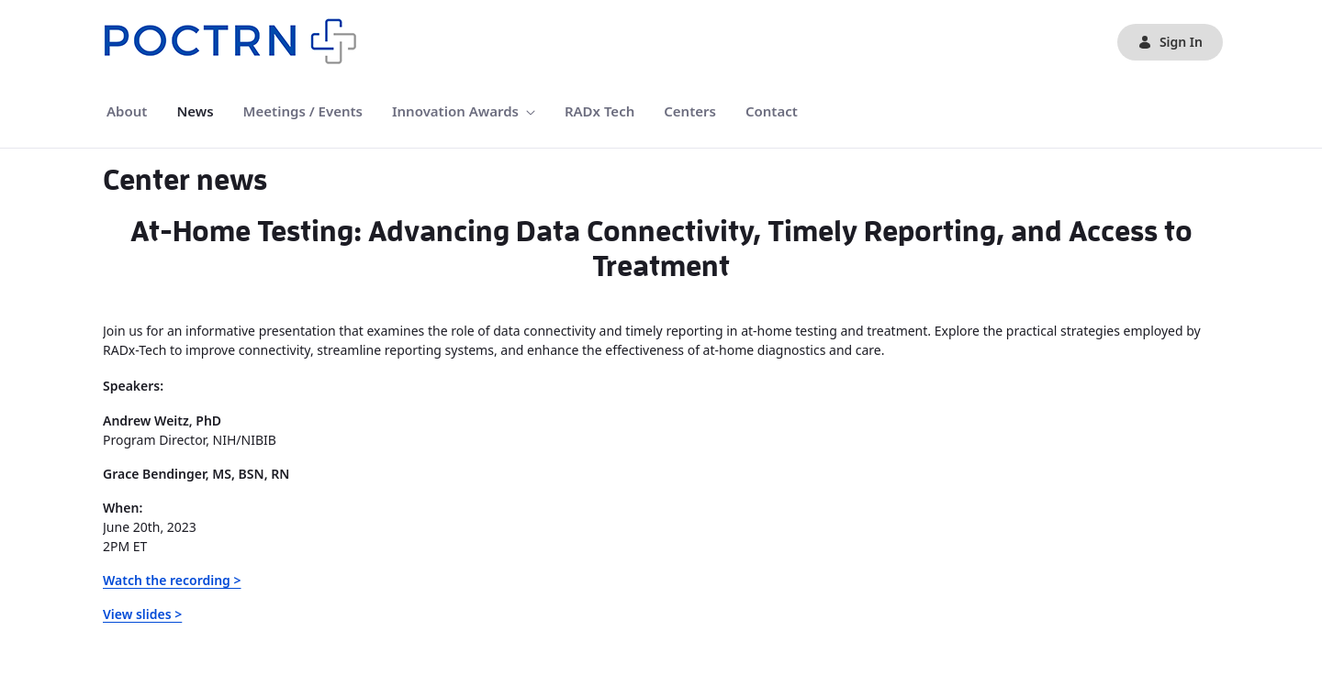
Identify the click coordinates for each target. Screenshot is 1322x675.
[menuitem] (126, 111)
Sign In (1170, 41)
